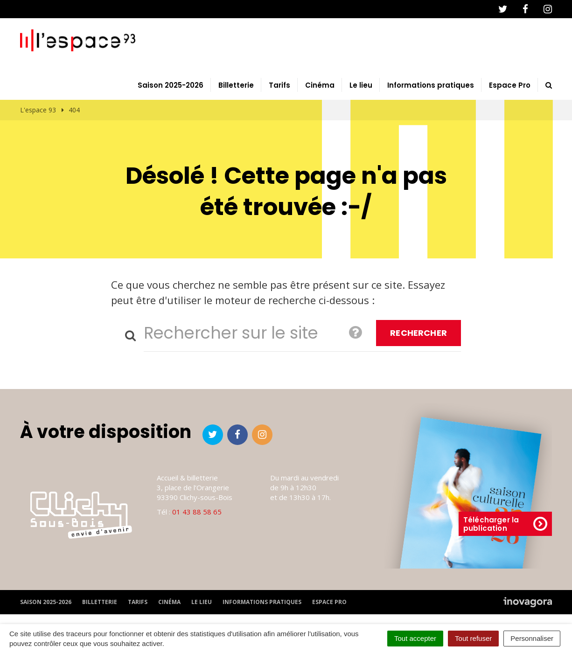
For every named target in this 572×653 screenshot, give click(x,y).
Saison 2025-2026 (170, 85)
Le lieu (360, 85)
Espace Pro (509, 85)
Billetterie (236, 85)
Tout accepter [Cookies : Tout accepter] (415, 638)
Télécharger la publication (505, 524)
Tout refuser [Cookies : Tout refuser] (473, 638)
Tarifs (279, 85)
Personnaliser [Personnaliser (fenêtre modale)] (531, 638)
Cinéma (320, 85)
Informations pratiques (430, 85)
